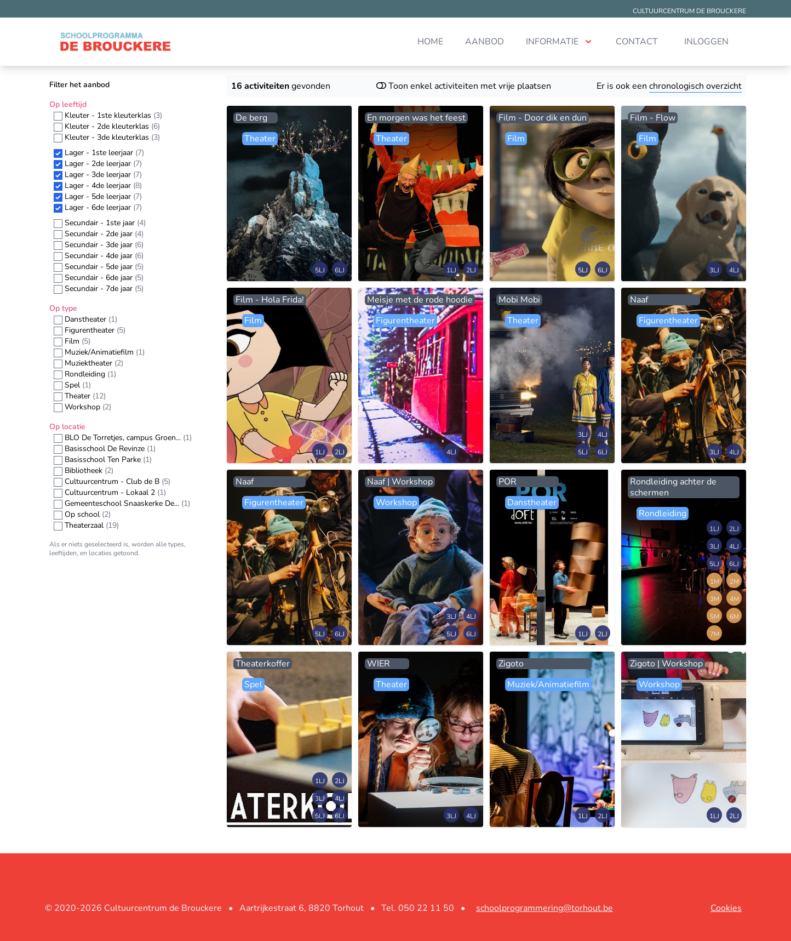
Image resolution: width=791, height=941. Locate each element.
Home (430, 42)
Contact (637, 42)
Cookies (726, 908)
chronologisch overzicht (695, 86)
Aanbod (484, 42)
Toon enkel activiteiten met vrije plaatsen (463, 86)
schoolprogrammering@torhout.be (544, 908)
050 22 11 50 (426, 908)
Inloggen (706, 42)
